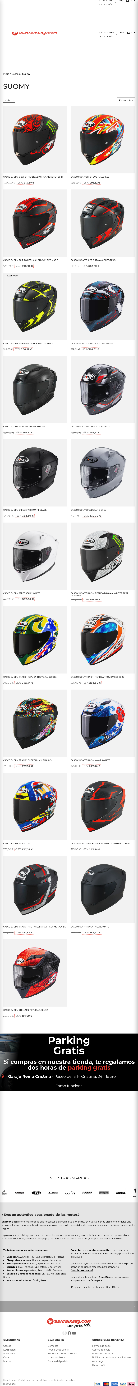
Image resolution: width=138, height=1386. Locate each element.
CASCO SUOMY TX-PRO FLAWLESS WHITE (92, 343)
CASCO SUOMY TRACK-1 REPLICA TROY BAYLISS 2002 (97, 677)
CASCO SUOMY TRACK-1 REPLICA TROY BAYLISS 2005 (30, 677)
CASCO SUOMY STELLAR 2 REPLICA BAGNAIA (25, 1010)
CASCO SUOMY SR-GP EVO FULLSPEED (90, 177)
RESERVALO (12, 276)
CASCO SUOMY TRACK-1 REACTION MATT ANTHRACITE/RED (101, 843)
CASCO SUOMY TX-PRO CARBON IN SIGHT (24, 426)
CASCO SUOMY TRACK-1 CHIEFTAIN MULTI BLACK (27, 760)
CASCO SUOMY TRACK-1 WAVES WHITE (90, 760)
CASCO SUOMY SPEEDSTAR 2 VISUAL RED (91, 426)
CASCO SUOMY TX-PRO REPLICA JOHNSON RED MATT (30, 260)
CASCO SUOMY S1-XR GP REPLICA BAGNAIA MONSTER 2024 (33, 177)
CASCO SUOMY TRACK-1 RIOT (18, 843)
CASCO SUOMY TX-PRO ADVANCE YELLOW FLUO (28, 343)
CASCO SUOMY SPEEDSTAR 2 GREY (88, 510)
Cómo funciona (69, 1086)
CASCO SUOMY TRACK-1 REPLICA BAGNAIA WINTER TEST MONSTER (99, 594)
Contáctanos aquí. (82, 1270)
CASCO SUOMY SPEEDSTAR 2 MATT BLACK (24, 510)
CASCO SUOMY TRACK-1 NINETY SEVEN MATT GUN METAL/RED (34, 927)
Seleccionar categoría (106, 34)
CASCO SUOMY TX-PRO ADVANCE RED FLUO (93, 260)
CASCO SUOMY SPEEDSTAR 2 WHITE (21, 593)
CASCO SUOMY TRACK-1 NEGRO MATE (90, 927)
